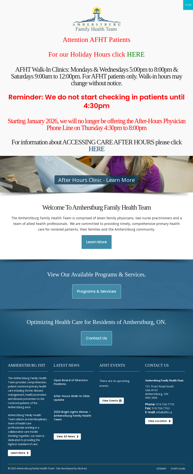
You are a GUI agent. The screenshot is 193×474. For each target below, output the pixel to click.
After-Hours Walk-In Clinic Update (72, 398)
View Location (159, 421)
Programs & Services (96, 294)
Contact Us (97, 340)
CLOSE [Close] (188, 4)
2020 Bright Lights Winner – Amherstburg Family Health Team (72, 415)
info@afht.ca (164, 412)
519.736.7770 (165, 404)
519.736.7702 (161, 408)
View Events (112, 400)
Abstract (82, 468)
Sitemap (161, 468)
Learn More (98, 244)
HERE (136, 54)
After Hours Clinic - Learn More (96, 179)
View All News (68, 436)
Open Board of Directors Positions (71, 382)
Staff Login (178, 468)
